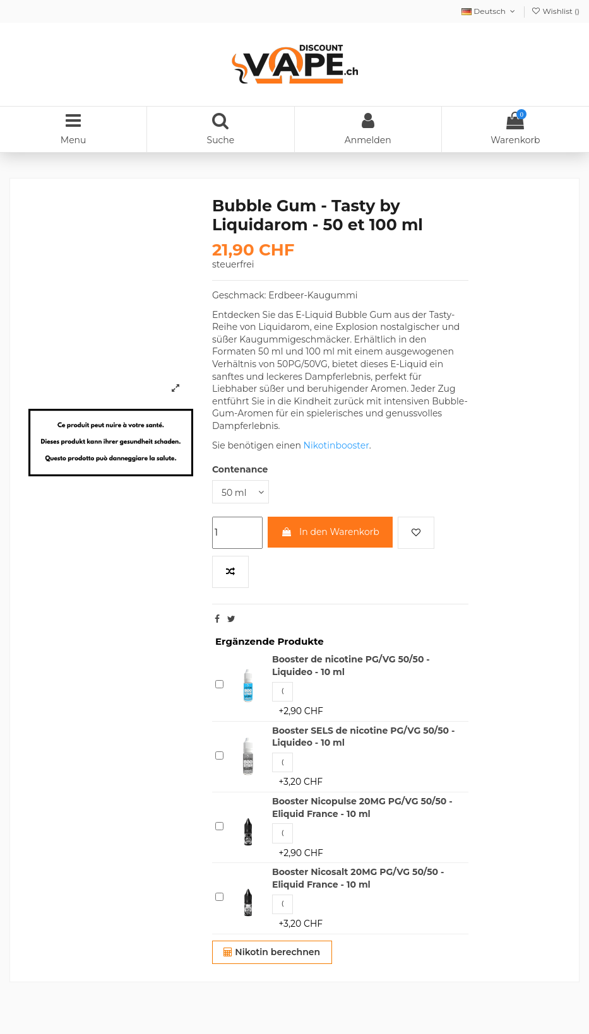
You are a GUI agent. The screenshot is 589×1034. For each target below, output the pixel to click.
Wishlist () (555, 11)
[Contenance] (240, 491)
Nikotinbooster (336, 445)
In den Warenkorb (330, 532)
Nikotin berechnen (271, 952)
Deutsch (489, 11)
